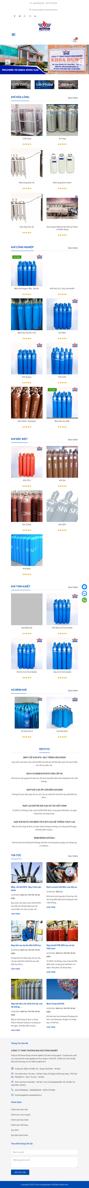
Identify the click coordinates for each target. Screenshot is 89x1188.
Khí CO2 (62, 377)
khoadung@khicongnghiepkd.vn (43, 10)
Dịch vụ (24, 895)
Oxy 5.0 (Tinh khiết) (62, 672)
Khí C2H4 (26, 524)
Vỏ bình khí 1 (62, 731)
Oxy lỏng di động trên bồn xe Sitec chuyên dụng (62, 228)
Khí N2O (27, 568)
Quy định (15, 1130)
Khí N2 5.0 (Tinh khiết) (62, 628)
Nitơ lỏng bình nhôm (62, 182)
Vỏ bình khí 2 (27, 731)
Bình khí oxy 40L (62, 421)
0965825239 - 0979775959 (43, 3)
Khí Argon (27, 377)
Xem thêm (73, 98)
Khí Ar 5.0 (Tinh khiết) (27, 672)
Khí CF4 (27, 480)
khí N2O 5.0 (27, 628)
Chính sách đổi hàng (19, 1125)
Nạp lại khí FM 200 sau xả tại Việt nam (44, 806)
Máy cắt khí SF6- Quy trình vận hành (44, 757)
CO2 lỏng (27, 138)
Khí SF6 (62, 524)
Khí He (62, 480)
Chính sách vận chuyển (20, 1114)
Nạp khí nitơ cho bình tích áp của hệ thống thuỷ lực (44, 822)
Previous (8, 62)
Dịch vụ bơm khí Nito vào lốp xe (44, 773)
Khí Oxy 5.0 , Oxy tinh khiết (62, 288)
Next (81, 62)
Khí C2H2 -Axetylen (27, 421)
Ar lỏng (62, 138)
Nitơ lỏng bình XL (27, 182)
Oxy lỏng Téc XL (27, 227)
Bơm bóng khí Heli (44, 838)
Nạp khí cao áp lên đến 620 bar (45, 790)
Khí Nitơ (62, 333)
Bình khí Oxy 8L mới (27, 333)
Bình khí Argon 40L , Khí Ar (26, 288)
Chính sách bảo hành (19, 1120)
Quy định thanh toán (19, 1135)
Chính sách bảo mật (19, 1109)
